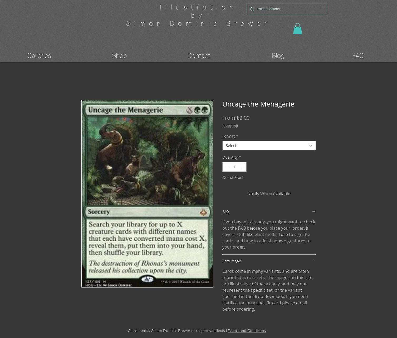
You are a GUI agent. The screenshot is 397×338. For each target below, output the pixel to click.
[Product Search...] (286, 9)
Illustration (198, 7)
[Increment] (242, 166)
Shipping (230, 125)
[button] (297, 28)
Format (230, 136)
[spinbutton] (234, 166)
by (198, 15)
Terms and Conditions (247, 330)
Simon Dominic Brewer (198, 23)
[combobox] (269, 146)
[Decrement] (226, 166)
